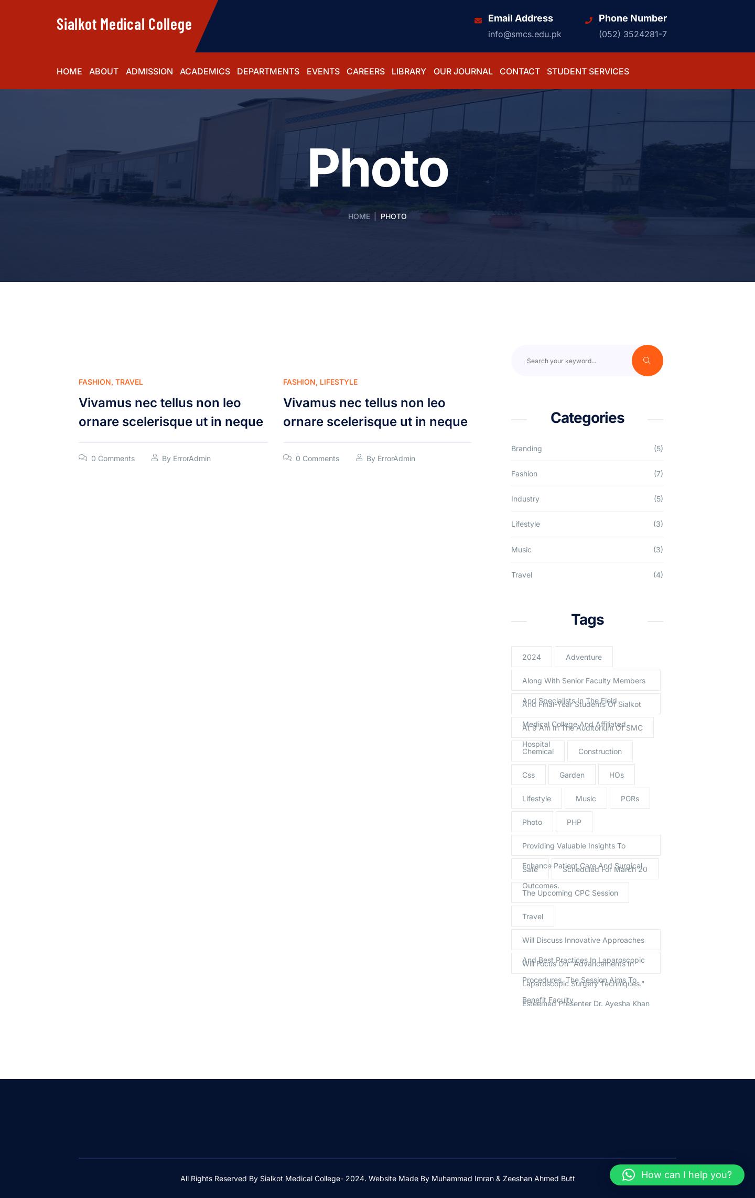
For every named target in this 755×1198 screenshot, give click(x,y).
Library (409, 71)
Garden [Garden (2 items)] (572, 774)
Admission (149, 71)
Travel (129, 382)
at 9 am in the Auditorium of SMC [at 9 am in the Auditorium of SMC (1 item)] (582, 727)
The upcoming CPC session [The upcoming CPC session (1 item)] (570, 892)
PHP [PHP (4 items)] (574, 822)
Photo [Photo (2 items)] (532, 822)
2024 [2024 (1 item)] (531, 656)
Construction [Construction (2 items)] (600, 751)
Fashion (95, 382)
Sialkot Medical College (124, 23)
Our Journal (463, 71)
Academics (205, 71)
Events (323, 71)
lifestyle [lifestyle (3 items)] (536, 798)
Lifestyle (339, 382)
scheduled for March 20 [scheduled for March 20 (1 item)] (605, 869)
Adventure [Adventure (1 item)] (584, 656)
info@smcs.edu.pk (525, 34)
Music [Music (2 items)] (586, 798)
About (103, 71)
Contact (520, 71)
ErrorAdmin (192, 458)
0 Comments (113, 458)
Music (521, 549)
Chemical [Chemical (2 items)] (538, 751)
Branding (526, 448)
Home (69, 71)
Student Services (588, 71)
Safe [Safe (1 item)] (530, 869)
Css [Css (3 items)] (528, 774)
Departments (268, 71)
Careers (366, 71)
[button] (677, 1174)
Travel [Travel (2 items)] (532, 916)
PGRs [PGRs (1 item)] (630, 798)
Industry (525, 499)
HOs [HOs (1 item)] (616, 774)
